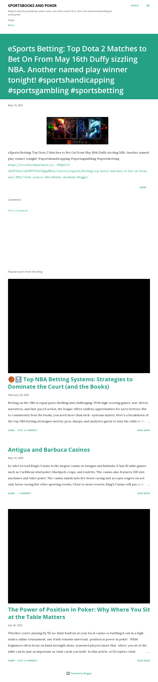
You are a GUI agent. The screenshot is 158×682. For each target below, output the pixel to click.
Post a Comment (18, 210)
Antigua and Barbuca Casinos (49, 449)
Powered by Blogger (79, 673)
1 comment (24, 493)
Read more (143, 430)
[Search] (135, 5)
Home (11, 25)
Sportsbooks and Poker (32, 5)
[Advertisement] (79, 243)
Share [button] (142, 187)
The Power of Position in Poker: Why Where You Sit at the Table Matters (79, 613)
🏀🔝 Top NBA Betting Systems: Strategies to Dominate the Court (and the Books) (70, 382)
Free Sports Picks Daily (35, 25)
